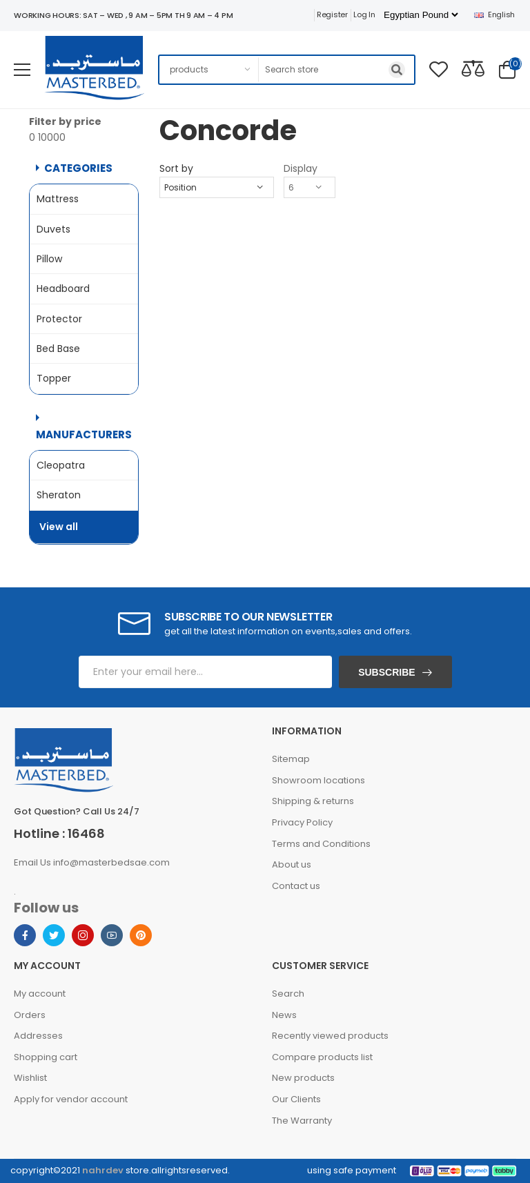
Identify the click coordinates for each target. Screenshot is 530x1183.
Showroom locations (318, 780)
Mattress (58, 199)
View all (58, 527)
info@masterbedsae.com (111, 862)
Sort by (176, 168)
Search (288, 993)
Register (332, 14)
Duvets (53, 229)
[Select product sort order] (216, 187)
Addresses (38, 1035)
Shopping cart (45, 1057)
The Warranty (302, 1120)
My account (40, 993)
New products (303, 1077)
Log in (364, 14)
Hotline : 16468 (59, 834)
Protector (59, 319)
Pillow (49, 259)
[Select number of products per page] (309, 187)
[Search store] (337, 70)
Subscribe (386, 672)
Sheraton (59, 495)
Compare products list (322, 1057)
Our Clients (296, 1099)
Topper (54, 378)
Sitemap (291, 758)
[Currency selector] (420, 15)
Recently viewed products (330, 1035)
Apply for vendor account (71, 1099)
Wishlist (30, 1077)
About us (291, 864)
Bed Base (58, 348)
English (494, 14)
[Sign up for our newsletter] (206, 672)
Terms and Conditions (321, 843)
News (284, 1014)
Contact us (296, 885)
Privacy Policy (302, 822)
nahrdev (103, 1170)
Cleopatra (61, 465)
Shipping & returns (313, 801)
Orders (30, 1014)
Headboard (63, 288)
